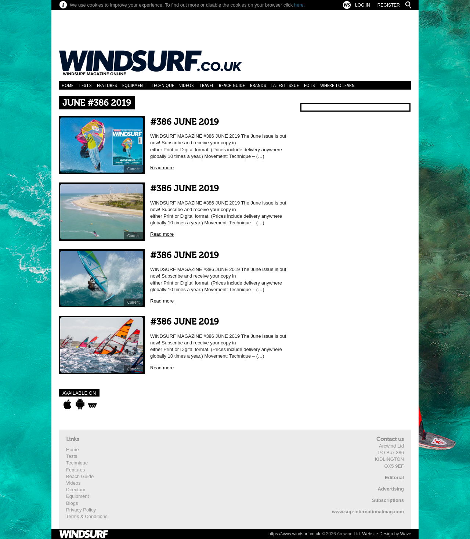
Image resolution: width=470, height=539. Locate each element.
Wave (405, 533)
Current (133, 169)
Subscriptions (388, 500)
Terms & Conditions (87, 516)
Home (67, 85)
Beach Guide (232, 85)
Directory (75, 489)
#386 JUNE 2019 (184, 122)
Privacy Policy (81, 510)
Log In (362, 5)
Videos (186, 85)
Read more (162, 167)
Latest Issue (285, 85)
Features (107, 85)
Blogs (72, 503)
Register (388, 5)
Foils (309, 85)
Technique (162, 85)
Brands (258, 85)
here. (299, 5)
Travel (206, 85)
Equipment (134, 85)
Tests (85, 85)
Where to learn (337, 85)
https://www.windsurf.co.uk (294, 533)
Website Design (377, 533)
